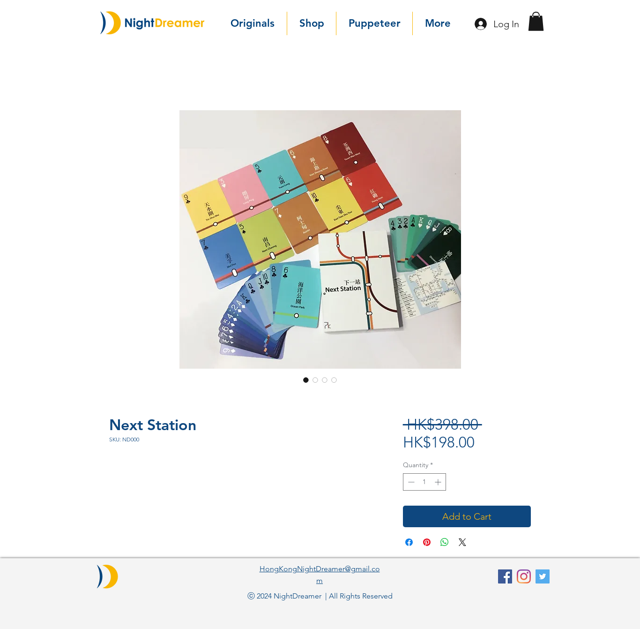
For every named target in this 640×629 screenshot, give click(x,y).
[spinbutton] (424, 482)
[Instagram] (524, 576)
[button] (536, 21)
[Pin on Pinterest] (426, 542)
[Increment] (439, 482)
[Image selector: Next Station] (306, 380)
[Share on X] (462, 542)
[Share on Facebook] (409, 542)
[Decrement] (410, 482)
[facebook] (505, 576)
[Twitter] (543, 576)
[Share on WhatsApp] (444, 542)
